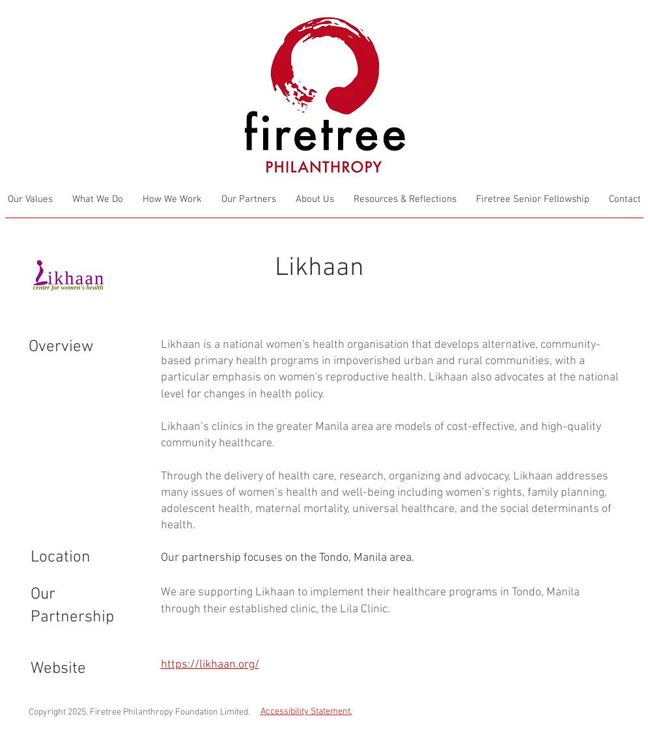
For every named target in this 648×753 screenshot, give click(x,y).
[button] (405, 199)
